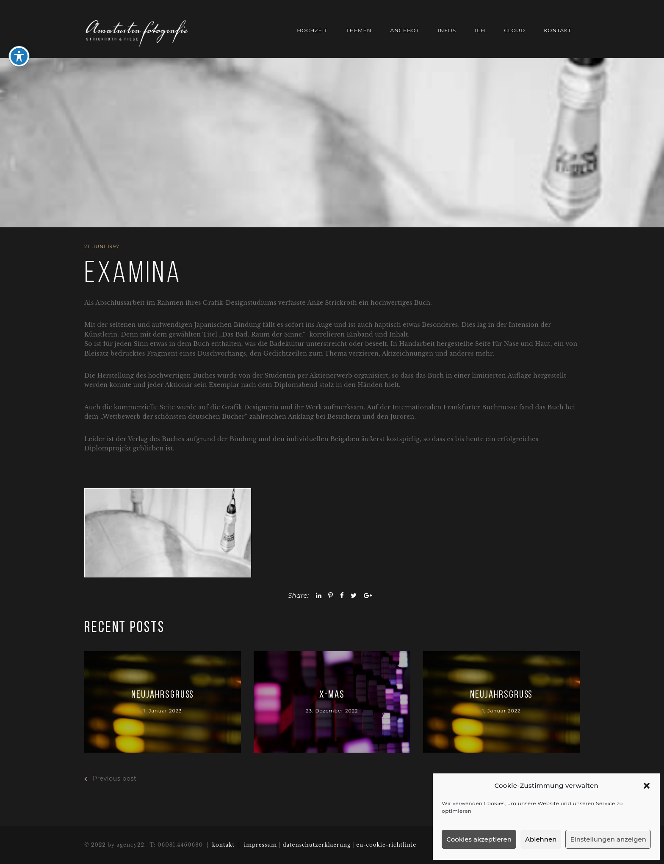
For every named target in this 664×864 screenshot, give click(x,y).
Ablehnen (540, 839)
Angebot (404, 30)
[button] (646, 785)
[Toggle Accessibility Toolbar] (19, 44)
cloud (514, 30)
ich (480, 30)
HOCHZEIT (312, 30)
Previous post (110, 779)
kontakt (223, 845)
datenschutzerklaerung (316, 845)
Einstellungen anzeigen (608, 839)
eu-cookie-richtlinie (386, 845)
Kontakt (557, 30)
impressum (261, 845)
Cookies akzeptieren (479, 839)
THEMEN (359, 30)
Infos (447, 30)
